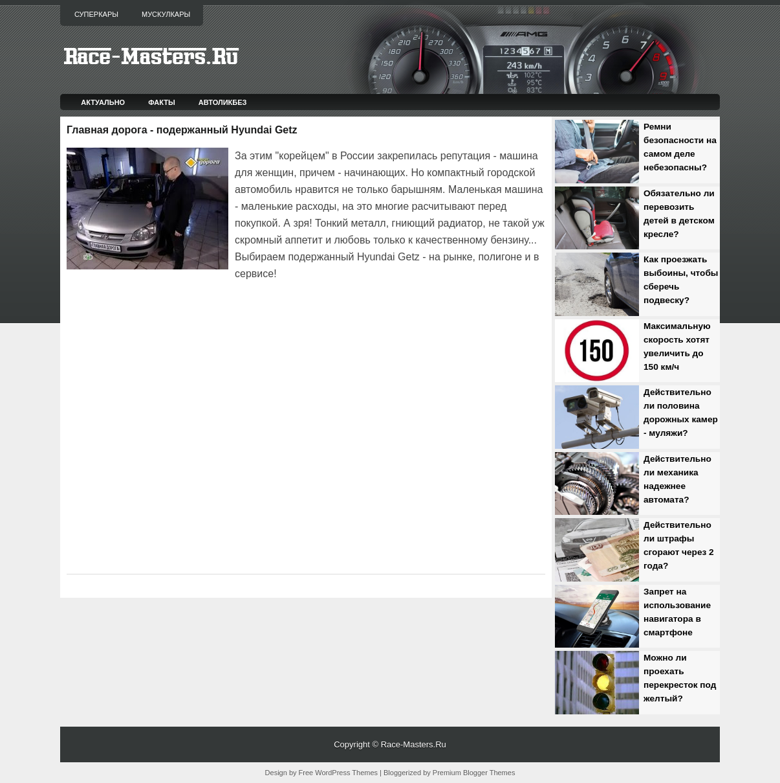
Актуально (103, 102)
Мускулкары (166, 14)
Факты (161, 102)
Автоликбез (223, 102)
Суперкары (96, 14)
